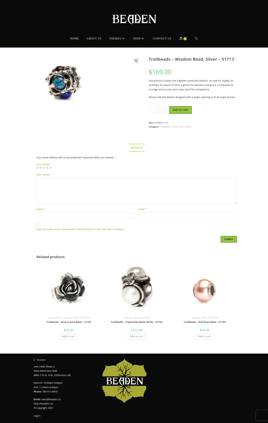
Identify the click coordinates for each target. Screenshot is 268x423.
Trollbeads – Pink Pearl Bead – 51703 (205, 322)
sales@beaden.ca (51, 399)
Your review (44, 174)
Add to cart (180, 109)
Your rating (44, 164)
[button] (136, 60)
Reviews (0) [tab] (136, 147)
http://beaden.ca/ (43, 403)
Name (41, 209)
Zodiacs (58, 317)
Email (142, 209)
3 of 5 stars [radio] (44, 168)
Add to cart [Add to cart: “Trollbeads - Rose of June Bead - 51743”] (68, 336)
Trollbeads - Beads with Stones (175, 126)
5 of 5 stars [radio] (50, 168)
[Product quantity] (158, 109)
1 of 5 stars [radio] (38, 168)
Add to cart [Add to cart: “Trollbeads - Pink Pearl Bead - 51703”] (204, 336)
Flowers (50, 317)
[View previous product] (228, 58)
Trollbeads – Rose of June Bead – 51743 (68, 322)
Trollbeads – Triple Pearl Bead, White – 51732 (136, 322)
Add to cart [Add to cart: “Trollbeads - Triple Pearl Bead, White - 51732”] (136, 336)
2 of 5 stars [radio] (41, 168)
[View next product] (234, 58)
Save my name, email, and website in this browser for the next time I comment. (81, 229)
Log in (37, 415)
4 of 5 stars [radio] (47, 168)
